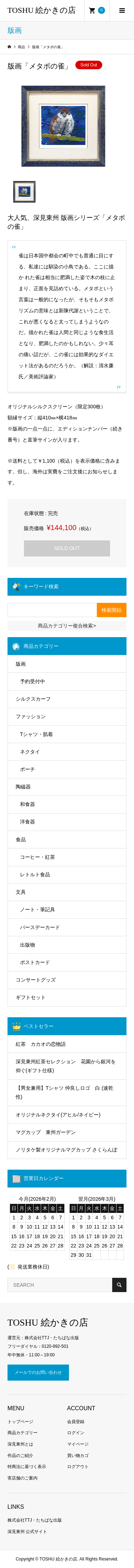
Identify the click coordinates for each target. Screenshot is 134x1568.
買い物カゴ (78, 1455)
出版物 (27, 945)
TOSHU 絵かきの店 (42, 10)
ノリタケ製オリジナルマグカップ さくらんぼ (66, 1150)
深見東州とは (20, 1444)
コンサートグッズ (36, 980)
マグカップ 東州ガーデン (46, 1132)
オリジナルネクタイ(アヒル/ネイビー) (58, 1115)
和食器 (27, 804)
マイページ (78, 1444)
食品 (21, 839)
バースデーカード (40, 927)
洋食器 (27, 822)
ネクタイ (30, 752)
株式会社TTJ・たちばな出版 (35, 1520)
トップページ (20, 1421)
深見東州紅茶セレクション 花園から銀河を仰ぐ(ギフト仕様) (66, 1066)
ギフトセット (31, 997)
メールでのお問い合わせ (38, 1372)
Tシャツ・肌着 (36, 734)
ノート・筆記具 (37, 909)
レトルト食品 (35, 874)
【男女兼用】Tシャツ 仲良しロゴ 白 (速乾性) (64, 1092)
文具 (21, 892)
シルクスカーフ (33, 699)
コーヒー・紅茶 (37, 857)
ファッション (31, 716)
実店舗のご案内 (23, 1478)
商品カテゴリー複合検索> (67, 626)
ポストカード (35, 962)
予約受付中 (32, 681)
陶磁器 (23, 787)
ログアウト (78, 1466)
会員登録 (75, 1421)
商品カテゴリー (23, 1432)
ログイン (75, 1432)
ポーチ (27, 769)
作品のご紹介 (20, 1455)
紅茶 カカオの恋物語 (41, 1044)
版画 (21, 664)
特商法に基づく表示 (27, 1466)
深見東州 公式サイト (27, 1531)
